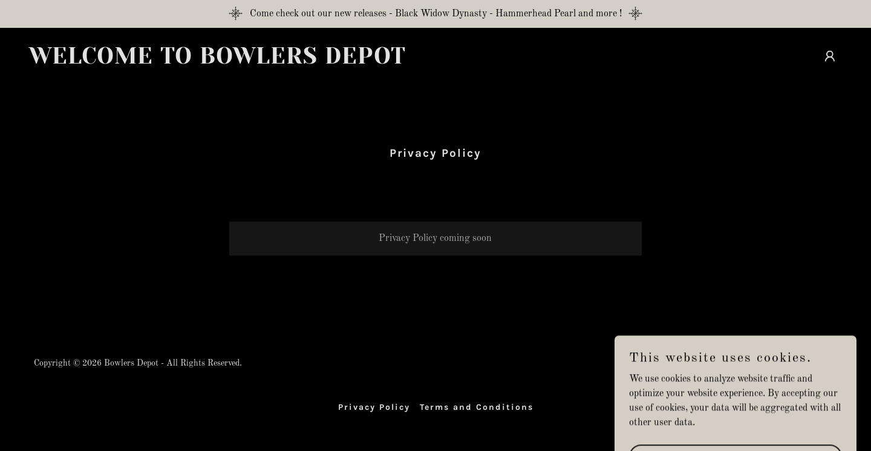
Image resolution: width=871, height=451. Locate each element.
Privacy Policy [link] (374, 407)
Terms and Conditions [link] (476, 407)
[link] (227, 61)
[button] (830, 56)
